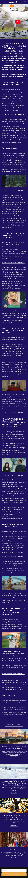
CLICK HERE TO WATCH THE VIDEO (13, 191)
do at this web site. (16, 288)
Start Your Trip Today (14, 724)
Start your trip (14, 874)
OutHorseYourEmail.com (9, 142)
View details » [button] (14, 756)
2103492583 (13, 2)
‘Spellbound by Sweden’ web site (12, 197)
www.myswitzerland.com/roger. (12, 518)
